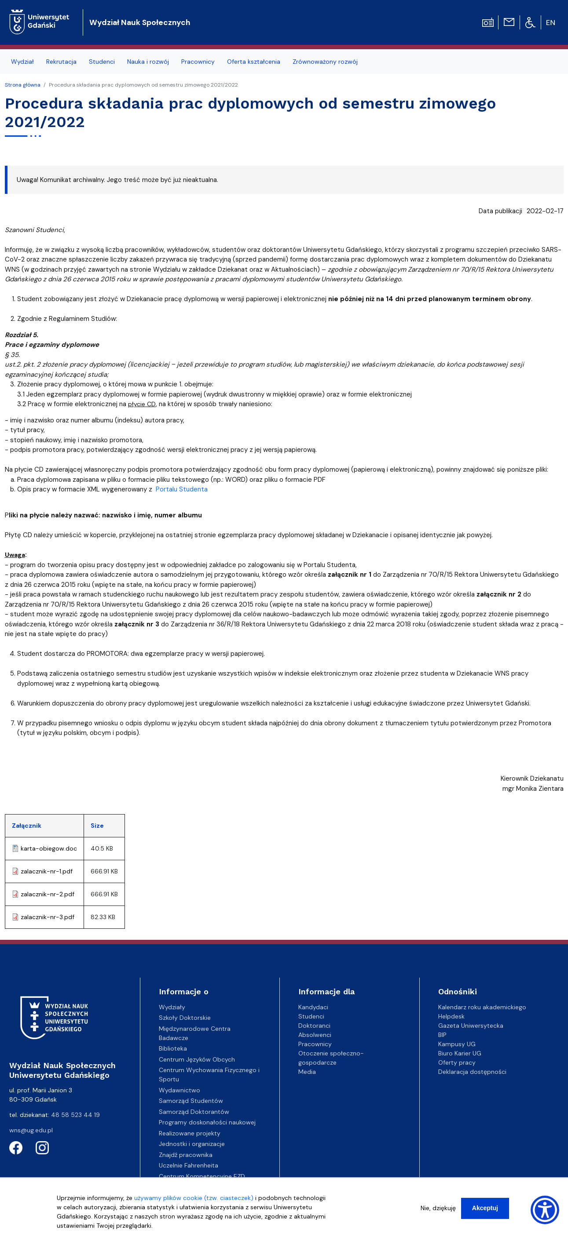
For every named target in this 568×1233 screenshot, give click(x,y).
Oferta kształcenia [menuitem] (253, 61)
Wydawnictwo (179, 1090)
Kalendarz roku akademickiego (482, 1007)
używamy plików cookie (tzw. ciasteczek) (193, 1198)
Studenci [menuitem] (102, 61)
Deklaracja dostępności (472, 1072)
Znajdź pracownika (186, 1155)
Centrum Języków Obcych (197, 1059)
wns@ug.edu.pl (31, 1130)
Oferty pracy (457, 1062)
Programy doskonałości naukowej (207, 1122)
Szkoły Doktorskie (185, 1018)
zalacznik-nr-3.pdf (47, 917)
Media (307, 1072)
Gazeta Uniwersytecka (470, 1025)
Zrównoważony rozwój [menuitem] (325, 61)
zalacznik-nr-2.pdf (47, 894)
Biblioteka (173, 1048)
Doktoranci (314, 1025)
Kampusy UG (457, 1044)
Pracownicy (315, 1044)
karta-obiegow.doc (49, 848)
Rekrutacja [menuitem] (61, 61)
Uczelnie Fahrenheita (188, 1165)
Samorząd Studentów (191, 1101)
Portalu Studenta (182, 489)
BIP (442, 1035)
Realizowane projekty (189, 1133)
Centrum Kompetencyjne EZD (202, 1176)
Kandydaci (313, 1007)
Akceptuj (485, 1207)
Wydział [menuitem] (22, 61)
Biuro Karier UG (459, 1053)
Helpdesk (451, 1016)
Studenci (311, 1016)
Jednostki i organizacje (192, 1144)
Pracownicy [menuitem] (198, 61)
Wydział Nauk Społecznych (139, 22)
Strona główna (22, 84)
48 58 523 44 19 (75, 1115)
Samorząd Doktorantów (194, 1112)
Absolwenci (314, 1035)
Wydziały (172, 1007)
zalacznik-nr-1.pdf (47, 871)
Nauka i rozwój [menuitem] (148, 61)
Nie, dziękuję (438, 1208)
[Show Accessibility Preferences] (545, 1210)
